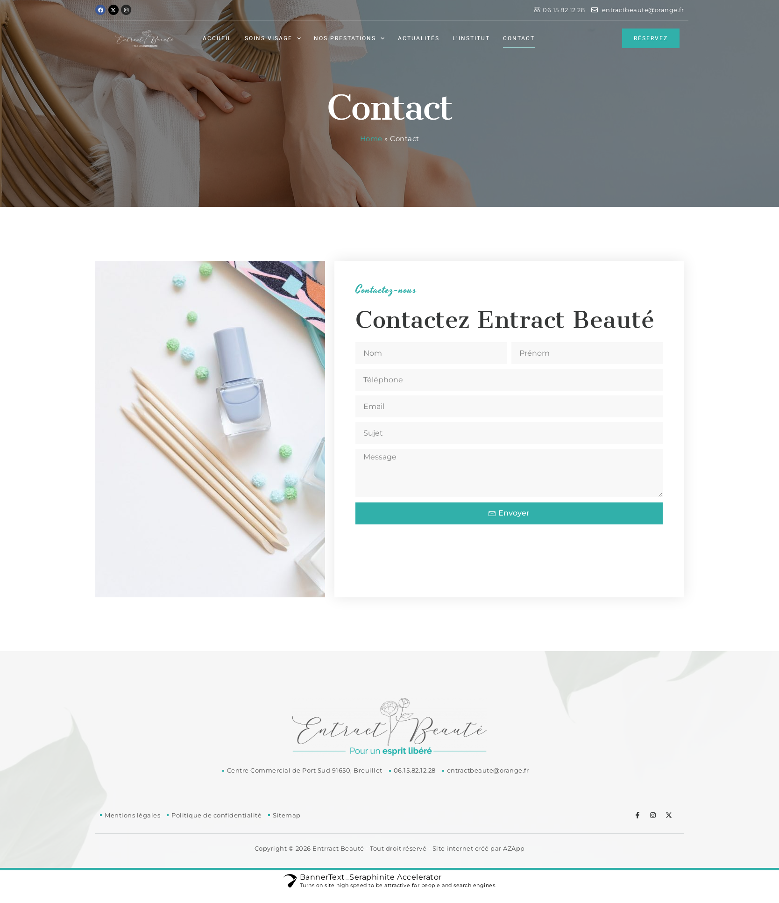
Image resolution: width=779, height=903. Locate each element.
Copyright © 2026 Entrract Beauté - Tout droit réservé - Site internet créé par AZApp (390, 848)
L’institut (471, 38)
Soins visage (273, 38)
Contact (519, 38)
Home (371, 138)
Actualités (418, 38)
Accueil (217, 38)
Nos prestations (349, 38)
